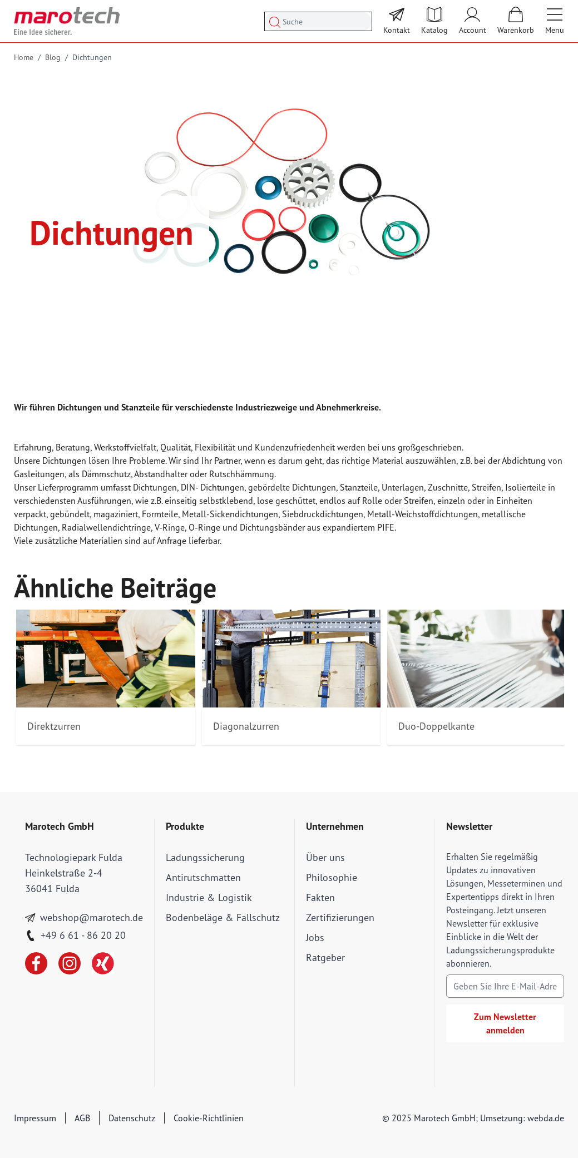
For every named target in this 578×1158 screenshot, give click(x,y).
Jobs (315, 937)
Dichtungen (92, 57)
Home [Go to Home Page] (23, 57)
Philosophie (331, 877)
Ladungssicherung (205, 857)
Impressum (35, 1118)
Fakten (320, 897)
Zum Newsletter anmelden (505, 1023)
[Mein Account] (472, 21)
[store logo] (67, 21)
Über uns (325, 857)
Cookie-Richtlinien (209, 1118)
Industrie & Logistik (209, 897)
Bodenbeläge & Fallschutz (223, 917)
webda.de (545, 1118)
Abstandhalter (160, 473)
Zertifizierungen (340, 917)
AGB (82, 1118)
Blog (53, 57)
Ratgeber (325, 957)
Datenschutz (131, 1118)
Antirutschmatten (203, 877)
